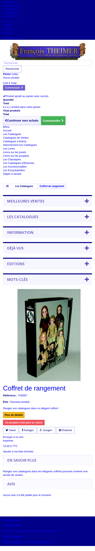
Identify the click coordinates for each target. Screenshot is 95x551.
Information (20, 232)
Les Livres (9, 148)
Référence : (10, 395)
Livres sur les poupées (16, 155)
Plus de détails (14, 414)
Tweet (11, 430)
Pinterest (65, 430)
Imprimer (8, 440)
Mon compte (12, 537)
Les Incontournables (15, 166)
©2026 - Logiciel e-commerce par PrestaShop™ (31, 531)
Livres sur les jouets (14, 152)
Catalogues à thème (14, 141)
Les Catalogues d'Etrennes (18, 163)
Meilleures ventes (25, 201)
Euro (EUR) (9, 12)
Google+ (46, 430)
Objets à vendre (12, 173)
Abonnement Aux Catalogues (20, 144)
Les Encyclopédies (14, 170)
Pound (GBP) (10, 16)
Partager (28, 430)
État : (6, 401)
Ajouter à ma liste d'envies (18, 451)
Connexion (9, 1)
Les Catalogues (12, 134)
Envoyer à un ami (13, 437)
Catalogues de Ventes (16, 137)
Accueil (7, 130)
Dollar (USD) (10, 8)
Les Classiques (12, 159)
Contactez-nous (12, 37)
